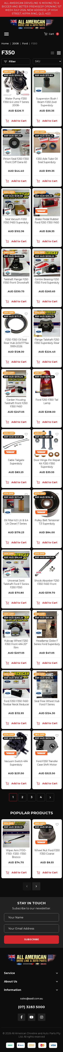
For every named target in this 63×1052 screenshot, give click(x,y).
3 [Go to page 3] (31, 797)
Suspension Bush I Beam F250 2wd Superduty (47, 102)
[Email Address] (31, 928)
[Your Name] (31, 917)
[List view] (52, 53)
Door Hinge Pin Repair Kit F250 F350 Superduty (47, 463)
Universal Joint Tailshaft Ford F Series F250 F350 (16, 584)
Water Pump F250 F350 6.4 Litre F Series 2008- (16, 102)
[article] (16, 849)
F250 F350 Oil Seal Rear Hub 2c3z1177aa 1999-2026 (16, 343)
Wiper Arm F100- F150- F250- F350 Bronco (16, 854)
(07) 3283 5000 (31, 1007)
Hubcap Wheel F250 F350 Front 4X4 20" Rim (16, 644)
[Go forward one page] (50, 797)
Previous (27, 886)
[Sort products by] (47, 61)
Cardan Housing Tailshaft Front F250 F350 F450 (16, 403)
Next (36, 886)
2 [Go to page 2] (22, 797)
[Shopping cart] (51, 34)
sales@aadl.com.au (31, 998)
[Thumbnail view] (59, 53)
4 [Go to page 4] (41, 797)
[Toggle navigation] (6, 34)
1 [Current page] (13, 797)
